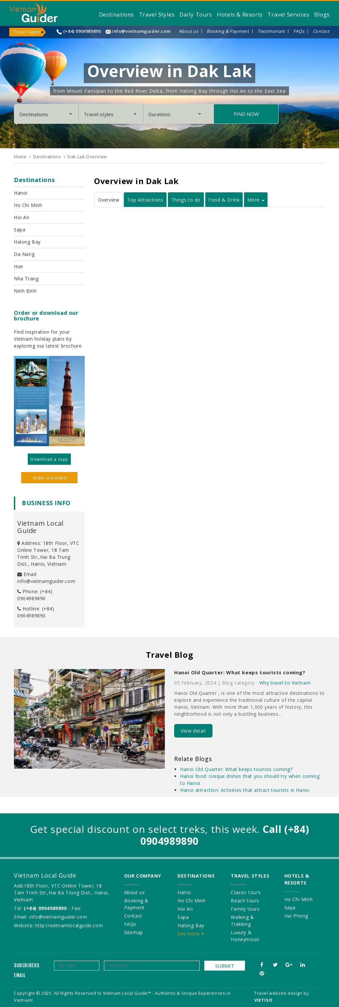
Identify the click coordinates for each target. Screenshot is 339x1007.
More (256, 200)
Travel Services (288, 14)
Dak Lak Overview (87, 157)
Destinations (116, 14)
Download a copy (49, 459)
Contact (321, 31)
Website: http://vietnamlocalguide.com (58, 925)
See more (190, 934)
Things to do (186, 200)
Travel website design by (281, 993)
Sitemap (133, 932)
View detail (193, 731)
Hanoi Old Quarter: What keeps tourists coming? (240, 672)
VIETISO (263, 1000)
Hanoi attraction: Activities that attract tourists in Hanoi (245, 790)
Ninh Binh (25, 291)
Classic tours (246, 892)
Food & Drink (223, 200)
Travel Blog (169, 654)
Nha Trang (26, 278)
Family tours (245, 909)
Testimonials (271, 31)
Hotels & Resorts (240, 14)
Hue (18, 266)
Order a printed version (49, 479)
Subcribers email (26, 970)
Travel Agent (26, 32)
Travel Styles (157, 14)
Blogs (322, 14)
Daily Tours (195, 14)
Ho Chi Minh (28, 205)
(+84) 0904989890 (82, 31)
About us (188, 31)
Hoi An (21, 217)
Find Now (246, 114)
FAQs (298, 31)
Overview (109, 200)
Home (20, 157)
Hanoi (20, 193)
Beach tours (245, 900)
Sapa (19, 229)
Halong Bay (27, 242)
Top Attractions (145, 200)
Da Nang (24, 254)
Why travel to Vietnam (285, 683)
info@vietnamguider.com (141, 31)
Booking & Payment (228, 31)
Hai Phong (296, 916)
